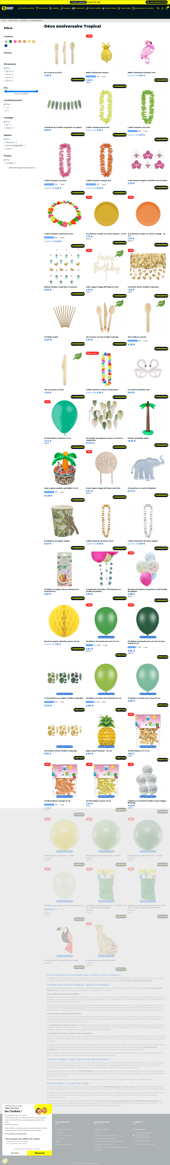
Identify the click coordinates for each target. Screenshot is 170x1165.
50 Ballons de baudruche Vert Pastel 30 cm (63, 905)
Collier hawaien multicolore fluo (58, 234)
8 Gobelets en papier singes (57, 541)
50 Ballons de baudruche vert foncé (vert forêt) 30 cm (146, 642)
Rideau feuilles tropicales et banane (60, 287)
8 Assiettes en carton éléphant (142, 488)
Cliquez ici (95, 2)
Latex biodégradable (15, 145)
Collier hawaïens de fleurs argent (143, 541)
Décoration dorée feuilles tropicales (60, 751)
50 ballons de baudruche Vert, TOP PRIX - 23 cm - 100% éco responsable (106, 906)
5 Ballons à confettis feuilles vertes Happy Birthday (147, 802)
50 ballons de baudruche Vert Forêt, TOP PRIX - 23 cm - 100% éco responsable (146, 906)
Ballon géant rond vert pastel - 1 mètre (103, 856)
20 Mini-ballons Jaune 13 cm (98, 801)
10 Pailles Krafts (51, 337)
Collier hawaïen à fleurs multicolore (102, 390)
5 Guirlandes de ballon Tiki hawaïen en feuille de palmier (103, 590)
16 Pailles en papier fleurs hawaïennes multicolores (61, 590)
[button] (5, 1161)
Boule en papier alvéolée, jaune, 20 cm (61, 641)
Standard (11, 163)
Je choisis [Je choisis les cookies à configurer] (15, 1153)
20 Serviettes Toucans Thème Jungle (61, 960)
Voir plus (121, 655)
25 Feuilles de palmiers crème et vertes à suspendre (104, 439)
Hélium (10, 128)
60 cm (9, 74)
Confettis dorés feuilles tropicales (143, 287)
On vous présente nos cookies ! (17, 1143)
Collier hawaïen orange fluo (98, 180)
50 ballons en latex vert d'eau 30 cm (144, 698)
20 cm (9, 77)
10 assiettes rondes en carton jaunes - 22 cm (106, 234)
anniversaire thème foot (74, 1008)
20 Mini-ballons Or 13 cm (138, 751)
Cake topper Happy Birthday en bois (102, 287)
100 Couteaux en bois (54, 390)
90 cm (10, 71)
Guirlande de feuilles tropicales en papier (63, 127)
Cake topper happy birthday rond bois (103, 488)
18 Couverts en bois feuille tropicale (102, 337)
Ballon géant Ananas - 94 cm (99, 751)
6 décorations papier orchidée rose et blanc (148, 180)
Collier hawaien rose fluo (55, 180)
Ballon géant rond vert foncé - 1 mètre (145, 856)
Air (8, 125)
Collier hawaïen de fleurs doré (99, 541)
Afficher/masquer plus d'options (22, 168)
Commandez (77, 79)
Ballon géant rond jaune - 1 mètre (59, 856)
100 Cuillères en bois (137, 337)
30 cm (9, 81)
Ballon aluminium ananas (97, 72)
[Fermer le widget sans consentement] (13, 1106)
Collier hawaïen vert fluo (139, 127)
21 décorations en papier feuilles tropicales (63, 698)
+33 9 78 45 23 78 (156, 2)
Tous (8, 68)
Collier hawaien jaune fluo (97, 127)
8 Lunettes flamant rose (139, 390)
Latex (9, 149)
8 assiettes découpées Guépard (100, 960)
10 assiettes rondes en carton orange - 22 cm (146, 235)
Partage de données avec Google (17, 1141)
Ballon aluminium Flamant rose (141, 72)
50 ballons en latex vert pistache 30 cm (103, 698)
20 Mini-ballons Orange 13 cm (57, 801)
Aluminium (11, 142)
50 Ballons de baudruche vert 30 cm (102, 641)
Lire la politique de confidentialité (15, 1134)
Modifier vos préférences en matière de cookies (111, 1148)
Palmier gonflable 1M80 (138, 438)
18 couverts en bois (53, 72)
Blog (58, 1141)
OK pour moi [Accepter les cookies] (40, 1153)
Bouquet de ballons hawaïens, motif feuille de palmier (147, 590)
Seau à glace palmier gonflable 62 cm (61, 488)
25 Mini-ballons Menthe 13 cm (57, 438)
